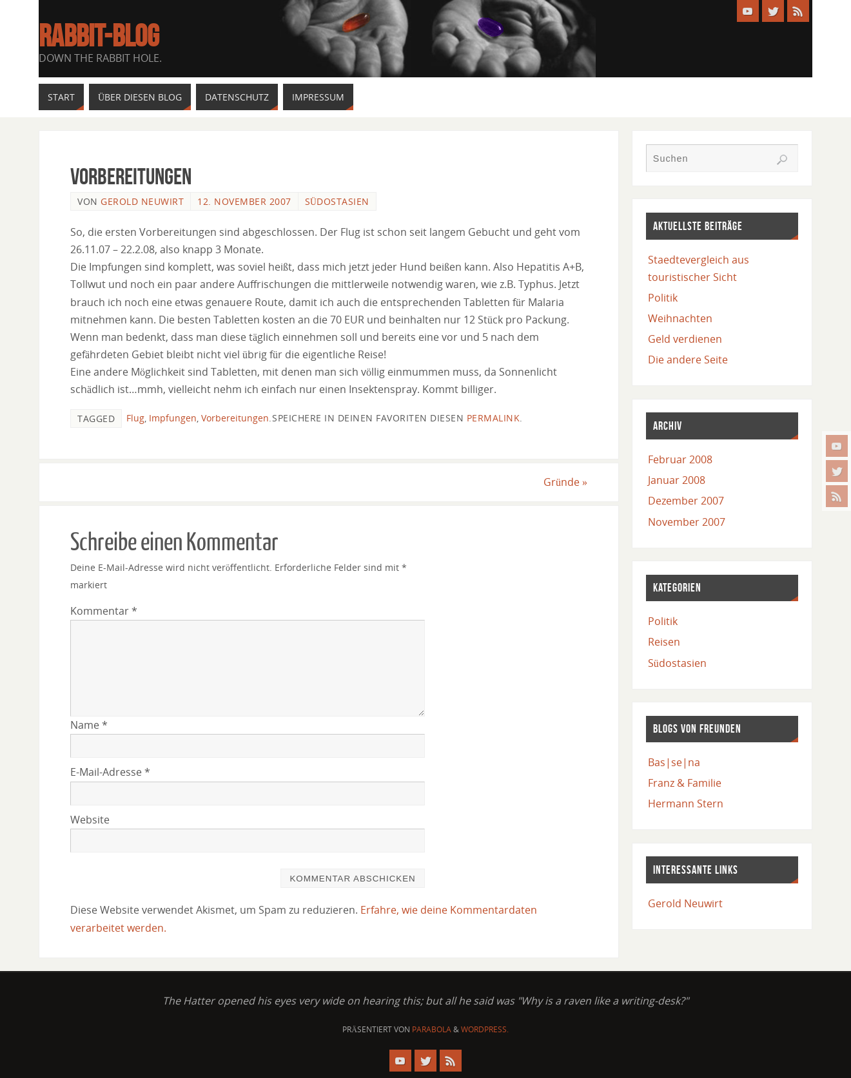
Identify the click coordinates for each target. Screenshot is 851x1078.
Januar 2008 (676, 480)
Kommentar (103, 611)
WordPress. (485, 1029)
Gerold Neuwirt (142, 201)
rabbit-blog (99, 36)
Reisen (664, 642)
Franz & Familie (684, 783)
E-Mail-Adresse (110, 772)
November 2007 (686, 522)
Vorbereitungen (235, 418)
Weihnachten (680, 318)
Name (89, 725)
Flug (135, 418)
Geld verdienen (685, 339)
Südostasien (337, 201)
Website (90, 820)
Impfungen (173, 418)
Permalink (493, 418)
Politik (663, 298)
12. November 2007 (244, 201)
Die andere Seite (688, 359)
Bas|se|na (674, 762)
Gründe (565, 482)
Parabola (431, 1029)
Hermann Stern (685, 803)
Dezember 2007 (686, 501)
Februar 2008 (680, 459)
